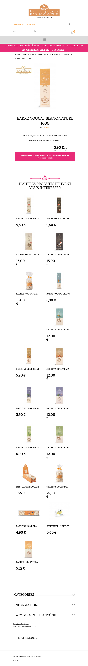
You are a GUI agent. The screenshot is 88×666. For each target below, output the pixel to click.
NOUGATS (27, 54)
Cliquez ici (58, 49)
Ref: (41, 127)
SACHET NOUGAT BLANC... (58, 329)
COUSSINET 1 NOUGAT (57, 526)
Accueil (17, 54)
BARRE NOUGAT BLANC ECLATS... (28, 368)
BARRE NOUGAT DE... (26, 526)
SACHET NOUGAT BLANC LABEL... (28, 254)
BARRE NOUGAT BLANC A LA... (28, 408)
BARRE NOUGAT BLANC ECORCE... (58, 293)
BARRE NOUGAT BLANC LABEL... (28, 218)
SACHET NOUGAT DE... (27, 293)
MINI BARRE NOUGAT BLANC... (28, 486)
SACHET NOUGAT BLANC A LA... (58, 408)
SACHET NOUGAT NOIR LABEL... (58, 254)
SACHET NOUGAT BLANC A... (58, 447)
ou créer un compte (45, 158)
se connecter (64, 155)
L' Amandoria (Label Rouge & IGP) (45, 54)
